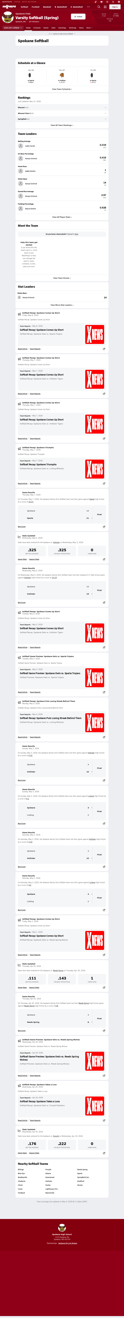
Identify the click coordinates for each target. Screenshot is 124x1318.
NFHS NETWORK (29, 2)
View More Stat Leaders (62, 304)
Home (28, 27)
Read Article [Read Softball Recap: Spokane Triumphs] (22, 483)
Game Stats (22, 559)
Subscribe (54, 1281)
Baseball (47, 6)
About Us (55, 1277)
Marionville (49, 1193)
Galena (48, 1173)
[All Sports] (88, 7)
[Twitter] (113, 1)
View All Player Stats (62, 217)
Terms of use (53, 1285)
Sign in (115, 7)
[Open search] (99, 7)
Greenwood (49, 1177)
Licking (91, 796)
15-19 (54, 577)
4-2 (27, 799)
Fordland (21, 1193)
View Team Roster (62, 278)
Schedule (37, 27)
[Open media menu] (105, 7)
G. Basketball (77, 6)
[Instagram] (107, 1)
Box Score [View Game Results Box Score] (22, 526)
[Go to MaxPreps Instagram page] (62, 1270)
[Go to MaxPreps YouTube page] (53, 1270)
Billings (21, 1169)
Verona (80, 1185)
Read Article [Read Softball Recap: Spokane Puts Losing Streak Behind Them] (22, 737)
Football (35, 6)
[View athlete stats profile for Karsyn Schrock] (39, 297)
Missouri (21, 107)
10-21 (30, 502)
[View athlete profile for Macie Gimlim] (62, 204)
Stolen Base (22, 293)
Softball (24, 6)
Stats (53, 27)
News (81, 27)
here (76, 234)
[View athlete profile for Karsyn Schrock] (62, 154)
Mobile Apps (67, 1277)
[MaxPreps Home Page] (50, 34)
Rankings (72, 27)
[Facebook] (119, 1)
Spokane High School (62, 1230)
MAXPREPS (7, 2)
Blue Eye (21, 1173)
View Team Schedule (62, 89)
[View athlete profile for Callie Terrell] (62, 141)
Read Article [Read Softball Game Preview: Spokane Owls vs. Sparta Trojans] (22, 692)
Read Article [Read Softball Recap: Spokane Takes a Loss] (22, 1120)
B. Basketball (61, 6)
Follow (78, 16)
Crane (20, 1189)
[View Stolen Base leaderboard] (84, 297)
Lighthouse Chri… (52, 1189)
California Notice (69, 1285)
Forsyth (56, 1136)
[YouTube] (101, 1)
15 (87, 586)
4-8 (56, 1006)
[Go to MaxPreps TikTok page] (44, 1270)
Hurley (47, 1185)
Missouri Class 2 (24, 113)
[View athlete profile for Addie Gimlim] (62, 166)
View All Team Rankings (62, 125)
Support (62, 1291)
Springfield (22, 119)
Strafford (80, 1181)
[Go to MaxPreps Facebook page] (79, 1270)
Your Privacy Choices (62, 1288)
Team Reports (25, 326)
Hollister (56, 542)
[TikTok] (95, 1)
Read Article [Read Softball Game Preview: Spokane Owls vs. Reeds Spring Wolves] (22, 1075)
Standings (62, 27)
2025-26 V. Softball (13, 27)
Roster (46, 27)
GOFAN (17, 2)
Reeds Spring (58, 970)
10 (87, 511)
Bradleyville (22, 1177)
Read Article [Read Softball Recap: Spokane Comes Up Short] (22, 349)
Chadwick (21, 1181)
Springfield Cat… (83, 1177)
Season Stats (34, 559)
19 (87, 594)
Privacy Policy (67, 1281)
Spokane (27, 511)
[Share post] (104, 349)
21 (87, 518)
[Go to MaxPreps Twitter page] (71, 1270)
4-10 (30, 755)
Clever (20, 1185)
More (89, 27)
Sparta (91, 499)
